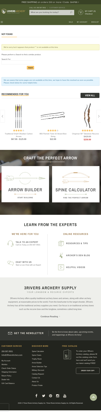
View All (90, 95)
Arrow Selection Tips (39, 366)
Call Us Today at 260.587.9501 (31, 243)
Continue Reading (51, 316)
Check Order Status (9, 368)
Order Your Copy (87, 370)
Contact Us (36, 378)
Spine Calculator (38, 351)
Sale (71, 22)
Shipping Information (9, 372)
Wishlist (95, 22)
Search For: (6, 59)
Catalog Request (38, 374)
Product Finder (37, 385)
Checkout (89, 14)
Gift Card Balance (8, 383)
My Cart (90, 11)
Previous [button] (2, 116)
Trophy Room (37, 359)
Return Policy (6, 376)
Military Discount (38, 370)
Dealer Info (5, 379)
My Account (82, 22)
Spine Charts (36, 355)
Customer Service (57, 8)
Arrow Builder (37, 363)
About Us (35, 382)
